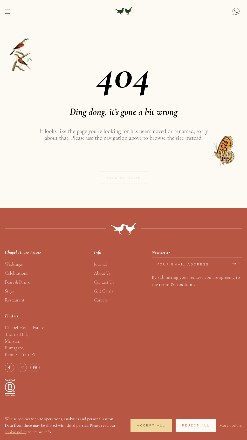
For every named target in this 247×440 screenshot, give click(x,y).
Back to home (123, 180)
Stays (9, 291)
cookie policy (16, 431)
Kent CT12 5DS (20, 355)
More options (230, 425)
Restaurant (14, 300)
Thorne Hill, (16, 334)
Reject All (196, 425)
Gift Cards (103, 291)
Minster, (12, 341)
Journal (100, 264)
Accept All (151, 425)
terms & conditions (177, 284)
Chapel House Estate (24, 327)
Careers (101, 300)
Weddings (14, 264)
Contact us (104, 282)
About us (102, 273)
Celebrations (16, 273)
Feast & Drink (17, 282)
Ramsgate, (14, 348)
